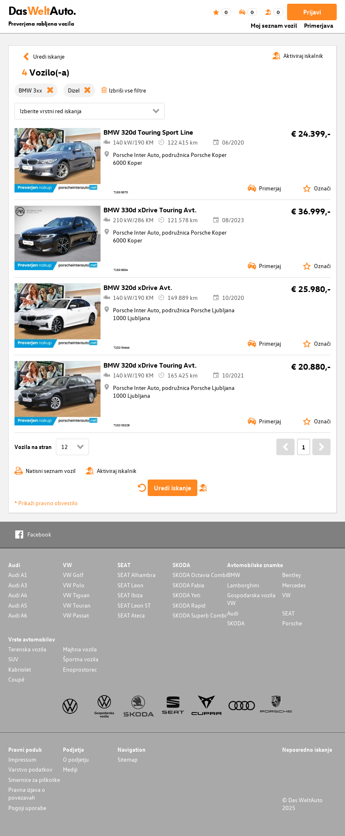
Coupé (16, 679)
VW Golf (73, 575)
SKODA (235, 623)
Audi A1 (17, 575)
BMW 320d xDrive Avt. (137, 287)
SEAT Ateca (131, 615)
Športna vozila (80, 659)
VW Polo (73, 585)
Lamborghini (243, 585)
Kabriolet (19, 669)
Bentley (291, 575)
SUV (13, 659)
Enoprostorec (80, 669)
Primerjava (318, 25)
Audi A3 (17, 585)
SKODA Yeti (186, 595)
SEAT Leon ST (134, 605)
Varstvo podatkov (30, 769)
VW (286, 595)
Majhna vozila (80, 649)
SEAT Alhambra (136, 575)
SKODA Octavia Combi (199, 575)
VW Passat (76, 615)
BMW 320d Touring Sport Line (148, 132)
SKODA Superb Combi (199, 615)
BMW (233, 575)
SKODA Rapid (189, 605)
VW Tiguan (76, 595)
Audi (232, 613)
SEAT (288, 613)
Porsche (292, 623)
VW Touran (77, 605)
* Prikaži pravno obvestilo (46, 503)
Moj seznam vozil (274, 25)
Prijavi (312, 12)
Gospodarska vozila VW (251, 599)
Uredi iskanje (172, 488)
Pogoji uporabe (27, 808)
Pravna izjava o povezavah (26, 793)
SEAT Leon (130, 585)
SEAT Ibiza (130, 595)
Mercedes (294, 585)
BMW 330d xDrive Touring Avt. (149, 210)
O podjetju (76, 759)
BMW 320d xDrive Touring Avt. (149, 365)
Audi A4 (17, 595)
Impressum (22, 759)
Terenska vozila (27, 649)
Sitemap (127, 759)
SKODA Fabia (188, 585)
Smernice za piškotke (34, 780)
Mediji (70, 769)
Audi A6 (17, 615)
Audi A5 (17, 605)
